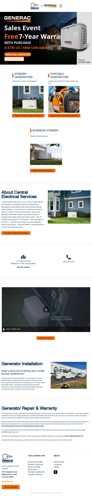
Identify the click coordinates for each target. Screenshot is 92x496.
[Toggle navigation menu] (60, 6)
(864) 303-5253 (68, 262)
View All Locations (23, 267)
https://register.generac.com (74, 436)
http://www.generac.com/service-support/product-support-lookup (22, 426)
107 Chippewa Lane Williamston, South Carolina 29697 (9, 474)
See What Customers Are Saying (16, 233)
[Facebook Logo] (55, 472)
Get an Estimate (14, 59)
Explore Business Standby (43, 171)
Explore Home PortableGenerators (64, 116)
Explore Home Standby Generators (28, 116)
